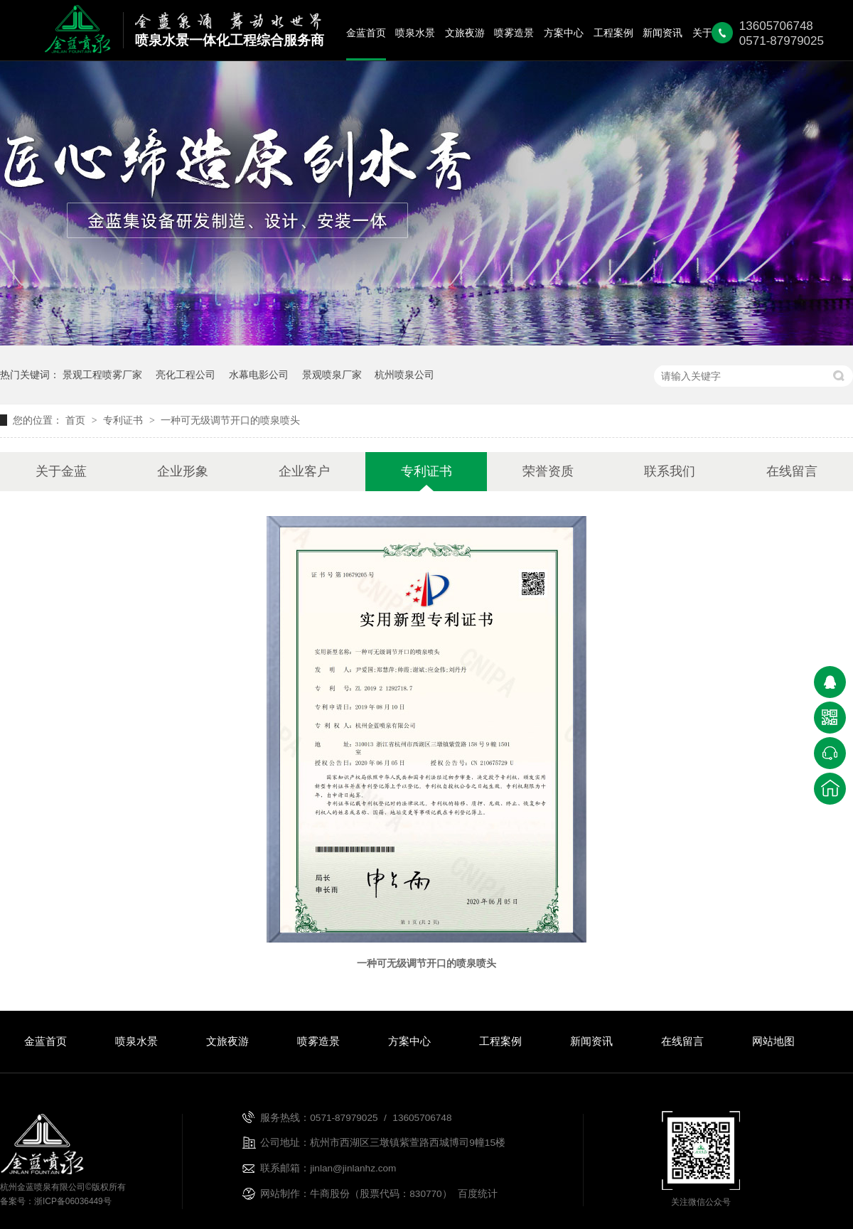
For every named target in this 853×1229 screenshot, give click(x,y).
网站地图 (773, 1041)
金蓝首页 (366, 33)
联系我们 (669, 471)
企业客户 (304, 471)
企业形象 (182, 471)
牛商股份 (330, 1193)
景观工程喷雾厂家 (102, 374)
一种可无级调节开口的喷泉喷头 (230, 420)
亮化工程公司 (185, 374)
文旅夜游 (465, 33)
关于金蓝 (61, 471)
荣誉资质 (548, 471)
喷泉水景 (415, 33)
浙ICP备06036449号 (73, 1201)
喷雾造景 (514, 33)
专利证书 (124, 420)
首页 (76, 420)
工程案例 (613, 33)
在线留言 (791, 471)
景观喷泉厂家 (332, 374)
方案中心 (564, 33)
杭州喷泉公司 (404, 374)
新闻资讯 (662, 33)
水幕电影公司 (259, 374)
